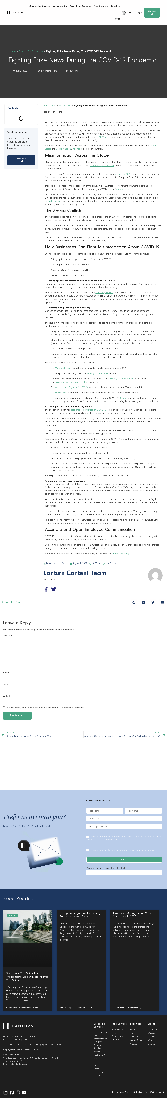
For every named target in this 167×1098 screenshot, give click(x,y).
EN (130, 12)
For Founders (35, 51)
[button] (134, 602)
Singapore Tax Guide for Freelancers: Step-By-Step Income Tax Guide (27, 977)
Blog (21, 51)
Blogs (117, 19)
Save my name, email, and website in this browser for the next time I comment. (45, 708)
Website (7, 696)
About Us (115, 6)
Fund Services (83, 6)
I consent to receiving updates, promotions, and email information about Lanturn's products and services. (123, 838)
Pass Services (100, 6)
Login (139, 12)
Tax (72, 6)
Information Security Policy (15, 1040)
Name (7, 672)
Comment (8, 635)
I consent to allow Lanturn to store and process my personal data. (120, 850)
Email (6, 684)
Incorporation (60, 6)
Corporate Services (39, 6)
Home (12, 51)
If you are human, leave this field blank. (106, 868)
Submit (124, 860)
